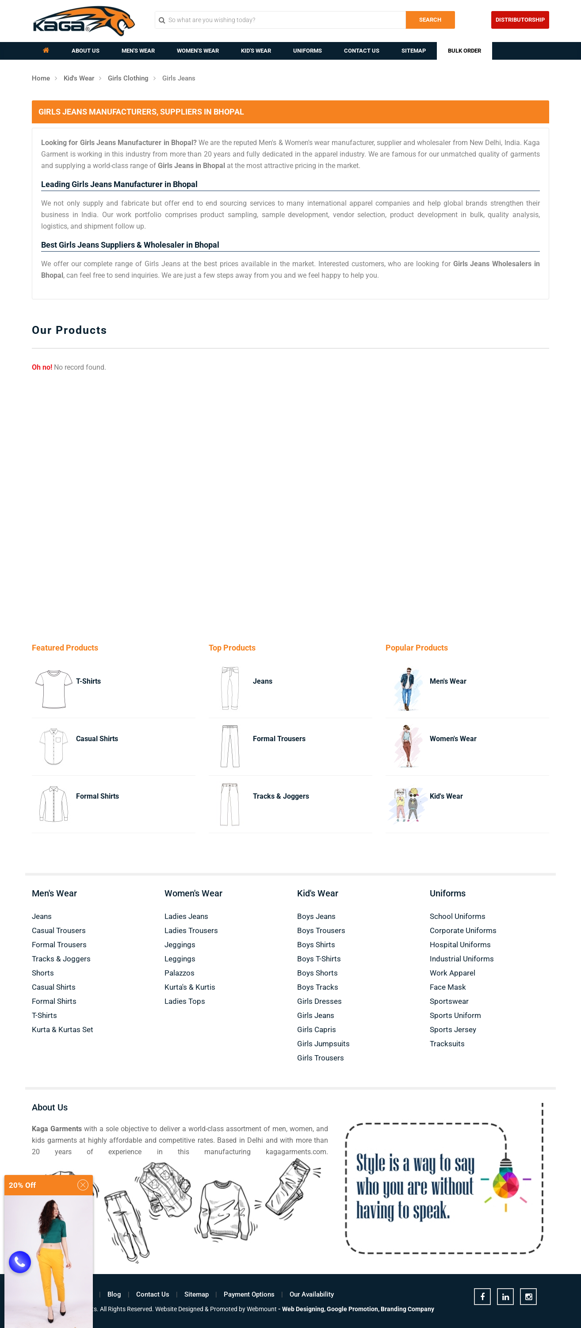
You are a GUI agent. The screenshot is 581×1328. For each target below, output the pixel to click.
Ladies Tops (184, 1001)
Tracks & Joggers (281, 796)
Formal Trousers (279, 739)
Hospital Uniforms (460, 944)
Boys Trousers (321, 930)
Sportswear (449, 1001)
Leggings (179, 958)
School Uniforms (457, 916)
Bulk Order (464, 50)
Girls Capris (316, 1029)
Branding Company (407, 1309)
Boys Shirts (316, 944)
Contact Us (361, 50)
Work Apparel (452, 972)
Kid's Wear (256, 50)
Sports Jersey (453, 1029)
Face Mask (448, 987)
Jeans (262, 681)
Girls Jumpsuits (323, 1043)
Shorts (43, 972)
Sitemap (413, 50)
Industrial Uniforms (462, 958)
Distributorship (520, 19)
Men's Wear (138, 50)
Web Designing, (303, 1309)
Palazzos (179, 972)
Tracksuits (447, 1043)
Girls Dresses (319, 1001)
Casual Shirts (97, 739)
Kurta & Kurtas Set (62, 1029)
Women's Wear (198, 50)
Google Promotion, (353, 1309)
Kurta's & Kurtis (189, 987)
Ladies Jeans (186, 916)
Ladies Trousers (191, 930)
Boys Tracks (317, 987)
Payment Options (249, 1294)
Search (430, 19)
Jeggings (179, 944)
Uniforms (307, 50)
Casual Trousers (59, 930)
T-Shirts (88, 681)
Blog (114, 1294)
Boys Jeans (316, 916)
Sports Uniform (455, 1015)
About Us (85, 50)
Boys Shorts (317, 972)
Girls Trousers (320, 1057)
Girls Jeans (315, 1015)
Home (41, 78)
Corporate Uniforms (463, 930)
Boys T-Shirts (319, 958)
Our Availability (312, 1294)
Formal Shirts (97, 796)
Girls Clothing (128, 78)
